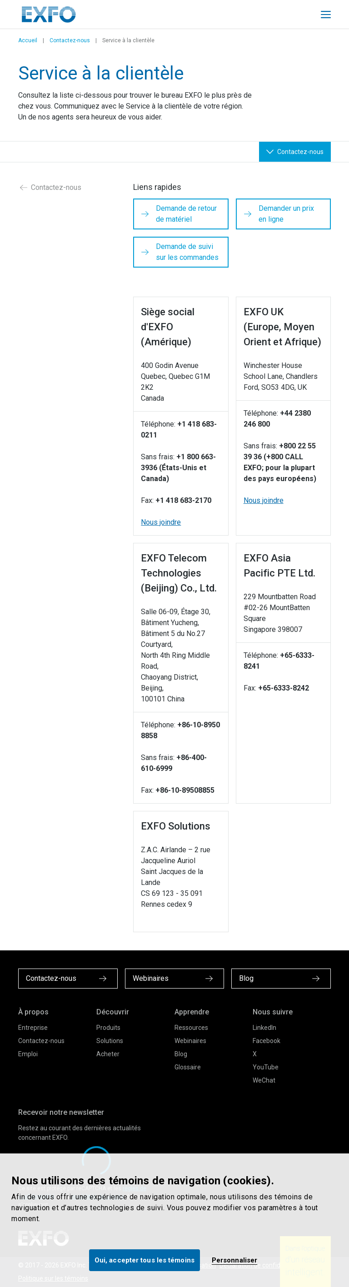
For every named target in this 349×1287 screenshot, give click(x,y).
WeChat (264, 1080)
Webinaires (190, 1040)
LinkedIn (264, 1027)
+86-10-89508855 (184, 790)
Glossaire (187, 1067)
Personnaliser (234, 1260)
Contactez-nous (70, 40)
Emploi (28, 1054)
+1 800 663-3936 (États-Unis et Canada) (178, 467)
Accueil (27, 40)
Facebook (266, 1040)
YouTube (266, 1067)
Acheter (108, 1054)
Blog (180, 1054)
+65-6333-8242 (283, 688)
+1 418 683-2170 (183, 500)
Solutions (109, 1040)
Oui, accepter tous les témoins (144, 1260)
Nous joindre (161, 522)
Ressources (191, 1027)
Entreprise (33, 1027)
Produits (108, 1027)
